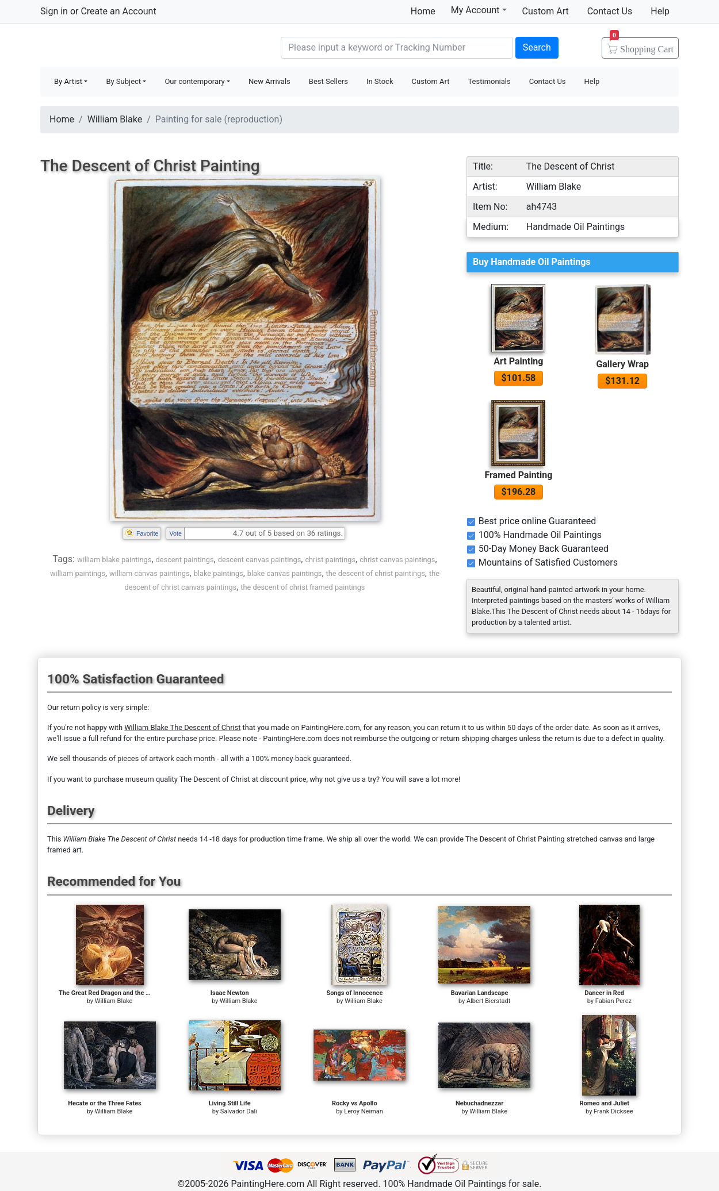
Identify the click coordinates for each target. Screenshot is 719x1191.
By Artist (68, 81)
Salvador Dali (238, 1111)
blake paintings (218, 573)
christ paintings (330, 559)
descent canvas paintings (259, 559)
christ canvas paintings (397, 559)
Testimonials (489, 81)
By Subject (123, 81)
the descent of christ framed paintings (302, 587)
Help (660, 11)
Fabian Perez (613, 1001)
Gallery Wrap (622, 364)
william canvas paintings (149, 573)
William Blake (114, 119)
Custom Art (545, 11)
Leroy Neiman (363, 1111)
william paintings (77, 573)
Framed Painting (518, 475)
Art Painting (518, 361)
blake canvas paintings (284, 573)
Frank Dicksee (613, 1111)
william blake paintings (114, 559)
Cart (642, 45)
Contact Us (610, 11)
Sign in (54, 11)
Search (537, 47)
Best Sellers (328, 81)
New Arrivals (269, 81)
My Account (479, 10)
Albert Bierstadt (488, 1001)
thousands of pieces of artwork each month (143, 758)
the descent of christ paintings (375, 573)
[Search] (397, 48)
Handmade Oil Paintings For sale (126, 46)
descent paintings (185, 559)
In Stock (379, 81)
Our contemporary (194, 81)
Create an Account (118, 11)
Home (423, 11)
